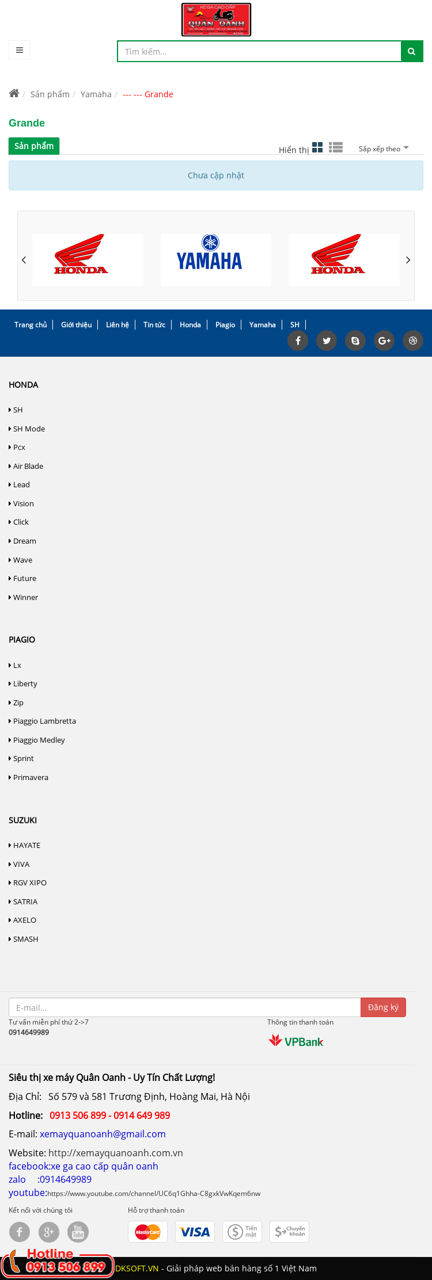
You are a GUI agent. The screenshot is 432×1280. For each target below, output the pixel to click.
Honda (190, 325)
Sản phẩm (50, 94)
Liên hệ (117, 325)
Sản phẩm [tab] (34, 145)
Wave (20, 560)
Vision (21, 503)
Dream (22, 541)
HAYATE (24, 845)
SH (295, 325)
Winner (23, 597)
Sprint (21, 758)
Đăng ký (383, 1007)
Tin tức (154, 325)
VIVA (19, 864)
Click (19, 522)
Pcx (17, 447)
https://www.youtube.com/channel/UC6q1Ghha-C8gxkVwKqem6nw (153, 1193)
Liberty (23, 683)
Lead (19, 484)
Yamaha (96, 94)
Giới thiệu (76, 325)
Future (22, 578)
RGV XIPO (28, 882)
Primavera (28, 777)
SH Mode (27, 428)
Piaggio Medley (37, 740)
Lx (15, 665)
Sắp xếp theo (382, 149)
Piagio (225, 325)
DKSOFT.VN (137, 1268)
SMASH (24, 939)
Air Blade (26, 466)
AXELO (22, 920)
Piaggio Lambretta (42, 721)
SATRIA (23, 901)
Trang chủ (30, 325)
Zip (16, 702)
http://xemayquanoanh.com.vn (115, 1153)
